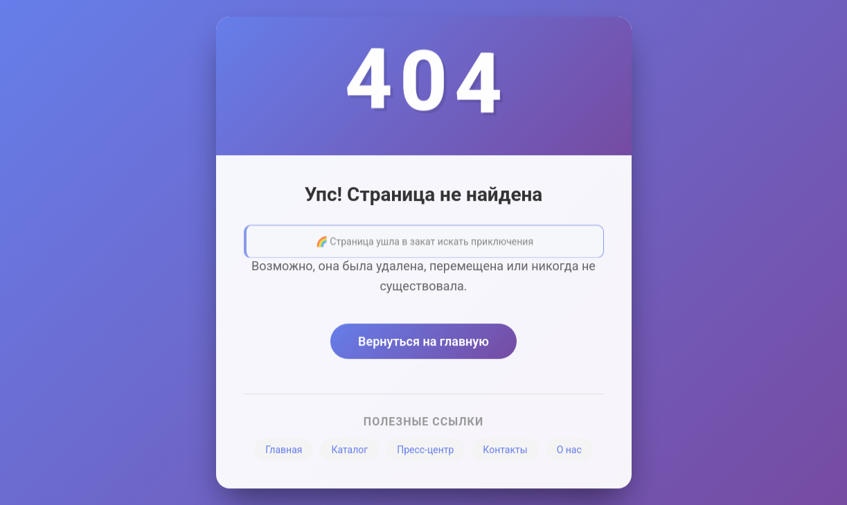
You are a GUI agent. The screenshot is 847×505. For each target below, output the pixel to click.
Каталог (349, 452)
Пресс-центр (425, 452)
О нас (569, 452)
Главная (283, 452)
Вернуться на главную (423, 344)
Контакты (505, 452)
